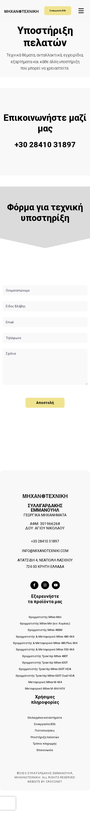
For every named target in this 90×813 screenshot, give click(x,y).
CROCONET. (54, 781)
